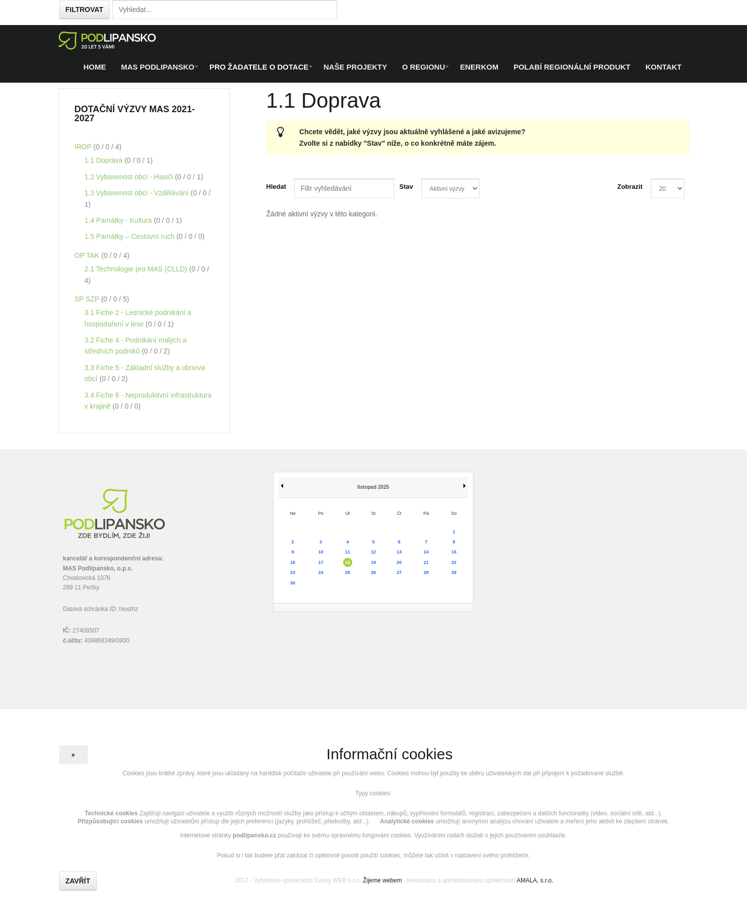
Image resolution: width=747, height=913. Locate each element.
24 (320, 572)
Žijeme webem (382, 880)
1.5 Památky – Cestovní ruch (131, 236)
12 (373, 551)
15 (453, 551)
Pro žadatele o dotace (259, 67)
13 (399, 551)
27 (399, 572)
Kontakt (663, 67)
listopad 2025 (373, 487)
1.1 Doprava (105, 160)
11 (347, 551)
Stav (406, 186)
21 (425, 562)
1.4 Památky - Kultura (119, 220)
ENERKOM (479, 67)
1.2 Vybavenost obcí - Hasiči (130, 177)
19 (373, 562)
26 (373, 572)
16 (292, 562)
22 (453, 562)
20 (399, 562)
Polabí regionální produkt (572, 67)
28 (425, 572)
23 (292, 572)
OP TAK (88, 255)
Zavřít (78, 881)
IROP (84, 147)
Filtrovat (84, 10)
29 (453, 572)
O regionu (423, 67)
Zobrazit (630, 186)
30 (292, 582)
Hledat (276, 186)
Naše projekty (355, 67)
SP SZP (88, 299)
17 (320, 562)
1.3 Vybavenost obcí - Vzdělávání (138, 193)
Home (95, 67)
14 (425, 551)
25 (347, 572)
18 (347, 562)
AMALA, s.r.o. (535, 880)
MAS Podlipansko (157, 67)
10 (320, 551)
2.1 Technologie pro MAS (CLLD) (137, 269)
